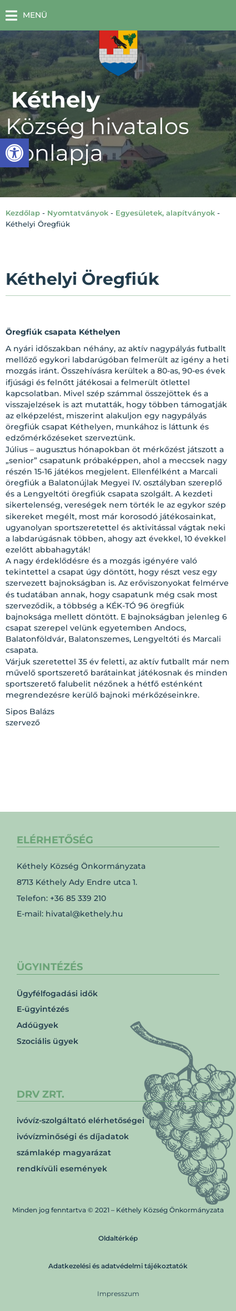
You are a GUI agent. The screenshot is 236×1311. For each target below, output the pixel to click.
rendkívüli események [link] (62, 1169)
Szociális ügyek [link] (47, 1041)
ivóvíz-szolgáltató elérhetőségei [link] (80, 1120)
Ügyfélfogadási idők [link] (57, 993)
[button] (26, 15)
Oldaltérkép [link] (118, 1238)
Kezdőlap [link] (23, 212)
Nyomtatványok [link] (77, 212)
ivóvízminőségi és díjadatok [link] (73, 1136)
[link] (14, 153)
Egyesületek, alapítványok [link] (165, 212)
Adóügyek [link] (37, 1025)
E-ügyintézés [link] (43, 1009)
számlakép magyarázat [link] (64, 1153)
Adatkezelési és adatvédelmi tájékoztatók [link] (118, 1266)
